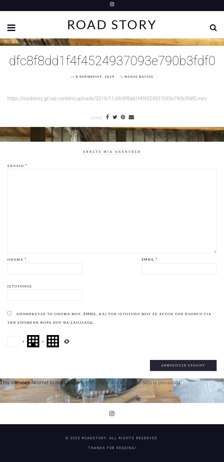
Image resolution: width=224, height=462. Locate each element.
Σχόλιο (17, 166)
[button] (12, 28)
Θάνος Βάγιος (139, 76)
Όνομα (16, 259)
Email (150, 259)
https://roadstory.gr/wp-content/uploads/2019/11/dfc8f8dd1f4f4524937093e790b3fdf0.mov (107, 98)
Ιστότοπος (19, 286)
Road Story (112, 24)
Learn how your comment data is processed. (133, 382)
